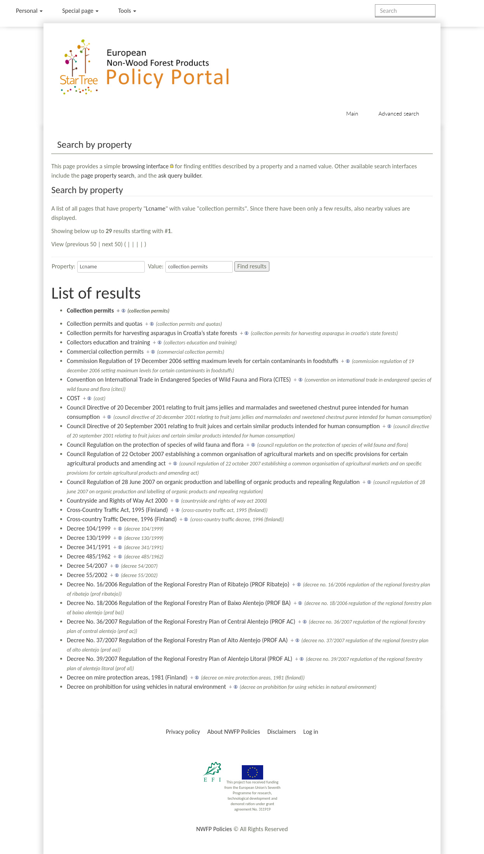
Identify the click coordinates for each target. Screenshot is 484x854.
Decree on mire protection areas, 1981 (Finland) (127, 677)
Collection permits (90, 310)
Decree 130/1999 (88, 537)
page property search (107, 175)
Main (352, 113)
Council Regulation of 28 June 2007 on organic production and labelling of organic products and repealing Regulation (213, 482)
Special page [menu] (80, 10)
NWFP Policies (214, 829)
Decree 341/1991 (88, 547)
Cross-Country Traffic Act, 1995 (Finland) (117, 509)
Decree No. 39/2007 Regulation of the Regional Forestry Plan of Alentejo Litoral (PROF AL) (179, 658)
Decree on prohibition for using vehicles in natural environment (146, 686)
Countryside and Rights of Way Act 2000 (117, 500)
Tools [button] (127, 10)
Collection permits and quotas (104, 323)
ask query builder (179, 175)
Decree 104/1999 (88, 528)
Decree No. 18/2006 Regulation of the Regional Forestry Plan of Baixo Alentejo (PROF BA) (179, 603)
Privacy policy (183, 731)
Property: (63, 266)
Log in (310, 731)
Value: (155, 266)
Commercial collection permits (105, 351)
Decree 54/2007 (87, 565)
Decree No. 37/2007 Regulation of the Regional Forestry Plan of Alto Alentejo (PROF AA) (177, 640)
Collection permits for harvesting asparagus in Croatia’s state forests (152, 333)
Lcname (155, 208)
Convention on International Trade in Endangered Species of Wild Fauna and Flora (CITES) (179, 379)
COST (73, 398)
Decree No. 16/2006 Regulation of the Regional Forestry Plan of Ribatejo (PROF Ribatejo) (178, 584)
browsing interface (145, 166)
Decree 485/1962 (88, 556)
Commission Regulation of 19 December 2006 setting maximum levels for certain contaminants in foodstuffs (202, 361)
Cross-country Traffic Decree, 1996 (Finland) (122, 519)
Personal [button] (29, 10)
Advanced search (398, 113)
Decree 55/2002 (87, 575)
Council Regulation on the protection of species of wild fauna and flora (155, 444)
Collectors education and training (108, 342)
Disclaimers (281, 731)
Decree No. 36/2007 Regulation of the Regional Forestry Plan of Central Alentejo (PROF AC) (181, 621)
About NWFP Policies (233, 731)
